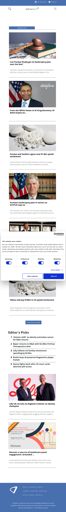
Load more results (33, 322)
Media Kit (54, 2)
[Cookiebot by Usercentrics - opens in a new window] (55, 234)
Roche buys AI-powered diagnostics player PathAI (33, 358)
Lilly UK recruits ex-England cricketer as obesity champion (32, 405)
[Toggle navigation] (10, 9)
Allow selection (32, 276)
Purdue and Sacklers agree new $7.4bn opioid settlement (32, 155)
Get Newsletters (42, 2)
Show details (55, 270)
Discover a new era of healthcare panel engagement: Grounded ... (28, 453)
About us (25, 487)
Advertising (32, 487)
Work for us (39, 495)
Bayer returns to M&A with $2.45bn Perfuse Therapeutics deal (34, 345)
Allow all (54, 276)
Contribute (26, 491)
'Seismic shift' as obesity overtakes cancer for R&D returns (33, 338)
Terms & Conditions (29, 495)
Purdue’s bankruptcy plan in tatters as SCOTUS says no (28, 203)
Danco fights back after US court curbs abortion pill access (31, 365)
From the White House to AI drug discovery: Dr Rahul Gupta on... (32, 111)
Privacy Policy (43, 491)
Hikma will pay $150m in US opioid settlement (32, 300)
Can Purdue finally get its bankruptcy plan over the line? (30, 63)
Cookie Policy (34, 491)
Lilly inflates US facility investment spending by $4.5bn (30, 351)
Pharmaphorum (14, 490)
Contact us (40, 487)
